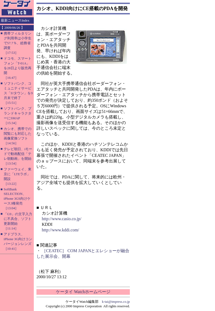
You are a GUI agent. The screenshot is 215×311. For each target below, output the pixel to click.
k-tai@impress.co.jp (116, 302)
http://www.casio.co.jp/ (61, 218)
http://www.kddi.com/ (60, 230)
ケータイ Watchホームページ (83, 291)
